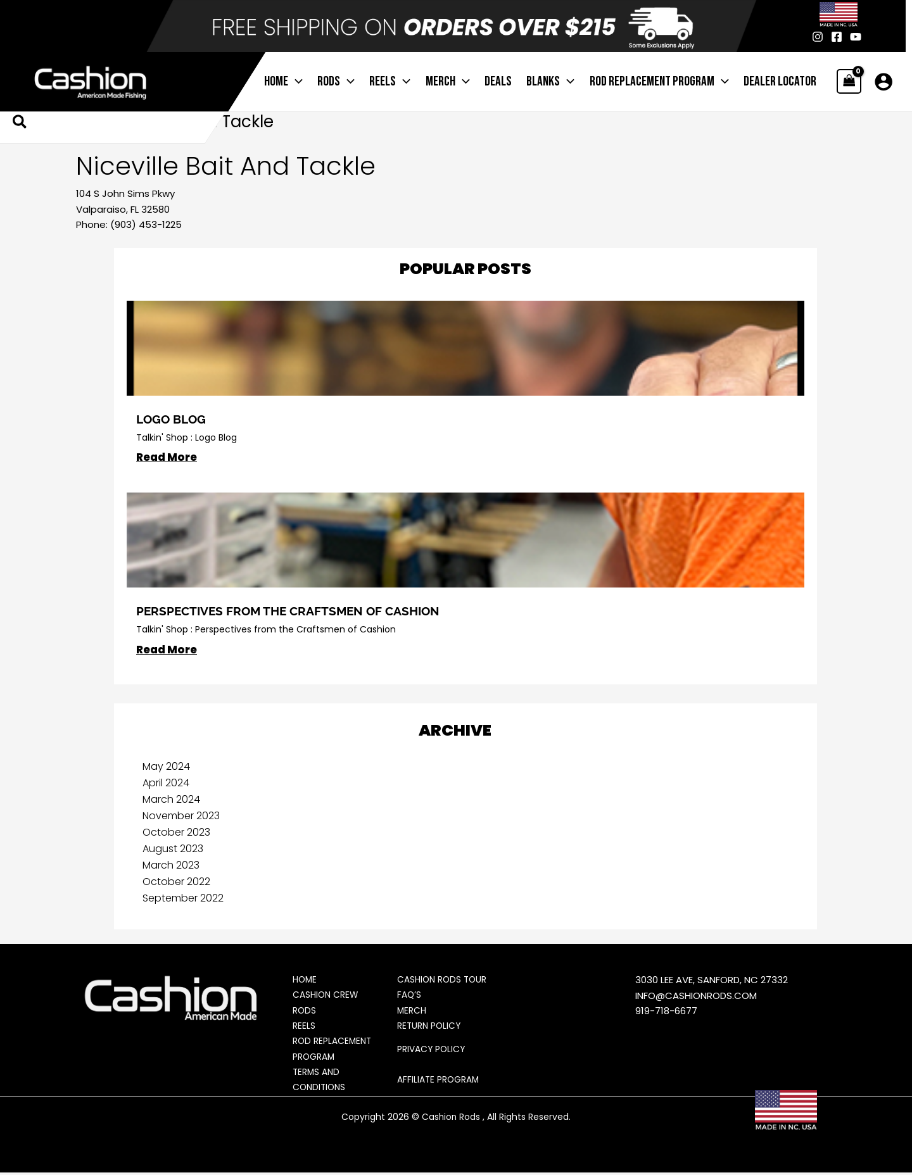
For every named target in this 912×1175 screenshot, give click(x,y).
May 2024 (166, 767)
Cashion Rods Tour (443, 980)
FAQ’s (409, 996)
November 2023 (181, 816)
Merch (412, 1011)
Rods (305, 1011)
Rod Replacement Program (333, 1051)
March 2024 (171, 800)
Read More (167, 457)
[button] (20, 123)
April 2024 (165, 783)
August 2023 (172, 849)
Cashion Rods (451, 1119)
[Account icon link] (883, 81)
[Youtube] (855, 36)
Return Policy (429, 1027)
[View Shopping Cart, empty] (849, 81)
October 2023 (176, 833)
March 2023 (171, 865)
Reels (304, 1027)
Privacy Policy (432, 1051)
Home (305, 980)
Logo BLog (173, 419)
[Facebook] (836, 36)
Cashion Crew (326, 996)
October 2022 (176, 882)
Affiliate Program (439, 1082)
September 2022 (183, 898)
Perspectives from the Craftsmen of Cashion (293, 611)
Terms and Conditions (320, 1082)
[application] (311, 82)
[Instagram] (817, 36)
